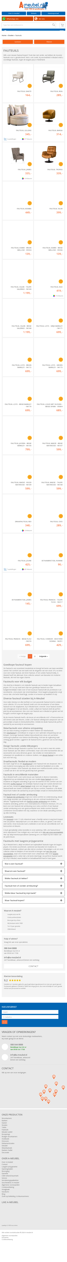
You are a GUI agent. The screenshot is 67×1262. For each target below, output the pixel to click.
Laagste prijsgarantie (9, 1171)
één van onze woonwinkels (53, 837)
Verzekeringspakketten (10, 1185)
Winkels (34, 13)
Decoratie (5, 1157)
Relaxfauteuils (7, 1153)
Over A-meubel (13, 13)
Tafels (4, 1132)
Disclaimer (5, 1243)
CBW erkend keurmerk (10, 1181)
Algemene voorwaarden (11, 1190)
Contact (33, 971)
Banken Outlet (7, 1155)
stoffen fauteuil (16, 789)
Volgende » (43, 661)
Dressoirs (5, 1146)
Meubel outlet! (7, 1137)
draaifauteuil (27, 769)
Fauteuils (5, 1134)
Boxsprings (6, 1139)
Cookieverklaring (8, 1192)
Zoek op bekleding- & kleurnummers (15, 1201)
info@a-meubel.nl (12, 962)
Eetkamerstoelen (8, 1148)
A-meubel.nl (29, 1237)
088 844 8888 (10, 953)
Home (4, 40)
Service (4, 1183)
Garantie (5, 1178)
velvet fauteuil (25, 791)
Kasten (4, 1128)
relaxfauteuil (11, 738)
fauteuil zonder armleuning (37, 806)
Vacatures (5, 1197)
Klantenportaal (53, 13)
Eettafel (4, 1150)
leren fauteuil (46, 784)
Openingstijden (7, 1174)
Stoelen (11, 40)
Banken (4, 1125)
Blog (3, 1199)
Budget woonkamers (9, 1141)
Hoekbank (5, 1144)
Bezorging (5, 1176)
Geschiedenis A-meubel (10, 1187)
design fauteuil (48, 760)
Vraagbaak (6, 1194)
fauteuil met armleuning (15, 802)
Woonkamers (7, 1123)
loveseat (10, 824)
